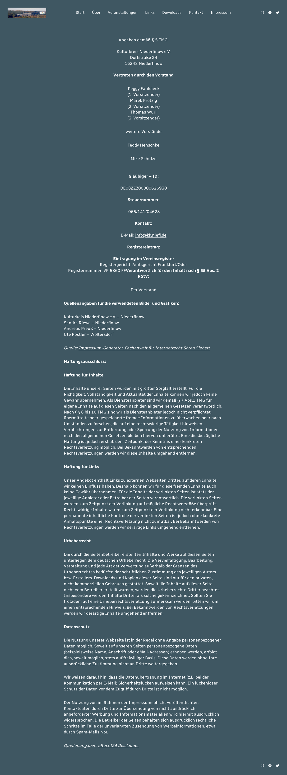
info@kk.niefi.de (151, 235)
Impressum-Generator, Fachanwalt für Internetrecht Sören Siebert (144, 348)
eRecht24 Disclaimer (118, 745)
